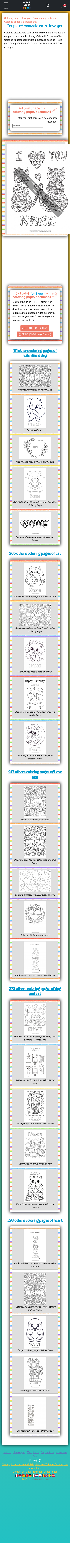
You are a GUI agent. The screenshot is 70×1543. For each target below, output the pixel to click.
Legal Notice (50, 1471)
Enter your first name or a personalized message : (37, 120)
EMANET (25, 1479)
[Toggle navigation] (6, 5)
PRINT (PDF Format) (34, 328)
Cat (29, 1452)
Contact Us (19, 1471)
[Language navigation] (64, 5)
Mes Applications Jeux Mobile (18, 1464)
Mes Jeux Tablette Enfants (49, 1464)
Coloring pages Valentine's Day (20, 21)
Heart (36, 1452)
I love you (19, 1452)
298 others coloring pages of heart (34, 1221)
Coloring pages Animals (45, 18)
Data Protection (34, 1471)
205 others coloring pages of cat (35, 554)
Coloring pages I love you (17, 18)
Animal (7, 1452)
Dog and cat (47, 1452)
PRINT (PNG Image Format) (35, 334)
